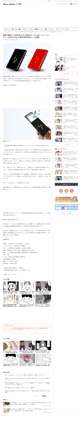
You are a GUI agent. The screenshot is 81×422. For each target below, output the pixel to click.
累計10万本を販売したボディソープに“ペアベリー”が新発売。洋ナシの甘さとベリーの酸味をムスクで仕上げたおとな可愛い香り (27, 383)
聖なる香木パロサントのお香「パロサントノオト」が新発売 (19, 387)
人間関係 (36, 29)
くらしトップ (7, 29)
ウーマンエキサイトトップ (62, 3)
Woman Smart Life (14, 39)
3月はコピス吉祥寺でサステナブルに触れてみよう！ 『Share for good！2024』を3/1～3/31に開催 (27, 391)
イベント (41, 29)
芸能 (46, 29)
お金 (16, 29)
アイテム (30, 29)
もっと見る (66, 73)
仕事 (13, 29)
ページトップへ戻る (66, 213)
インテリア (24, 29)
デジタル (67, 29)
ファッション (51, 29)
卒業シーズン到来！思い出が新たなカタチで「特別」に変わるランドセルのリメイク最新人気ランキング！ (27, 379)
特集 (56, 54)
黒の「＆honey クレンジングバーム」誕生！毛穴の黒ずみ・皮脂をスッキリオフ (24, 375)
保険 (19, 29)
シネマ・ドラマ (59, 29)
